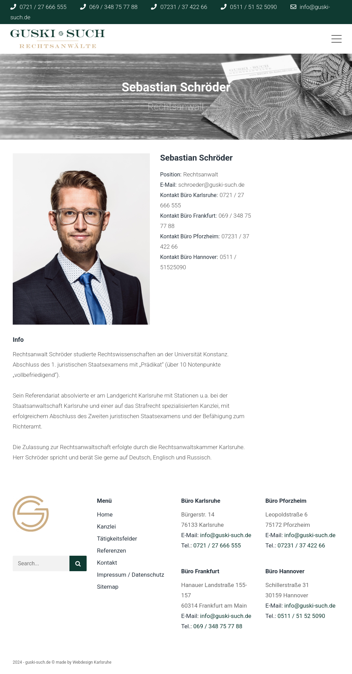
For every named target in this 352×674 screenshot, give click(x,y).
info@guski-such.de (225, 535)
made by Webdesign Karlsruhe (83, 662)
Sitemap (108, 586)
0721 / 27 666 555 (217, 545)
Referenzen (111, 550)
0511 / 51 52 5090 (301, 615)
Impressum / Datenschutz (130, 574)
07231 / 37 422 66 (301, 545)
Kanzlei (106, 526)
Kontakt (107, 562)
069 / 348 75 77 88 (217, 626)
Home (105, 514)
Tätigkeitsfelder (117, 538)
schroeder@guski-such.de (211, 184)
